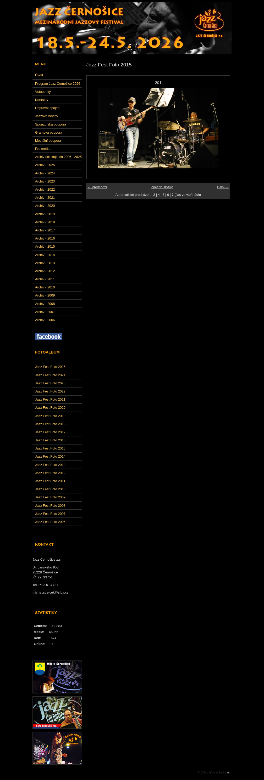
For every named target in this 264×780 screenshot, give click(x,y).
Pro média (42, 149)
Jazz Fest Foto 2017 (50, 432)
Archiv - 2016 (45, 238)
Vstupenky (43, 92)
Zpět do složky (162, 187)
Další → (223, 187)
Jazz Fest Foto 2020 (50, 407)
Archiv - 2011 (45, 279)
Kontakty (41, 100)
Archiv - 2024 (45, 173)
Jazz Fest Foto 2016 (50, 440)
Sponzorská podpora (50, 124)
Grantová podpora (48, 132)
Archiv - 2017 (45, 230)
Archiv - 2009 (45, 295)
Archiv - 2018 (45, 222)
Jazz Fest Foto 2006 (50, 522)
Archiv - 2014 (45, 255)
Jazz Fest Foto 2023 (50, 383)
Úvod (39, 75)
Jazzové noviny (46, 116)
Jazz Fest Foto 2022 (50, 391)
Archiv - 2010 (45, 287)
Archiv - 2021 (45, 198)
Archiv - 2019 (45, 214)
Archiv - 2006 (45, 320)
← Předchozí (97, 187)
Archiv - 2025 (45, 165)
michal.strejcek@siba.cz (50, 592)
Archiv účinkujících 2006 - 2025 (58, 157)
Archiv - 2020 (45, 206)
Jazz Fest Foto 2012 (50, 473)
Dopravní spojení (47, 108)
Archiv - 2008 (45, 304)
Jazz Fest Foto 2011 (50, 481)
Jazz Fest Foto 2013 (50, 465)
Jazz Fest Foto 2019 (50, 416)
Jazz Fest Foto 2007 (50, 514)
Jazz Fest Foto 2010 (50, 489)
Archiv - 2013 (45, 263)
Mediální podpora (48, 141)
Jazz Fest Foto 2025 (50, 367)
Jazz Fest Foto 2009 (50, 497)
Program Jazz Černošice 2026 (57, 84)
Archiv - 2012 (45, 271)
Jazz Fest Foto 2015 (50, 448)
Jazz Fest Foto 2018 (50, 424)
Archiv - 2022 (45, 189)
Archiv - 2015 (45, 246)
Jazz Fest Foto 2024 (50, 375)
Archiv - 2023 (45, 181)
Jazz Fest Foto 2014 (50, 456)
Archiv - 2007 (45, 312)
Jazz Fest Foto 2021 (50, 399)
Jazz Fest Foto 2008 (50, 506)
